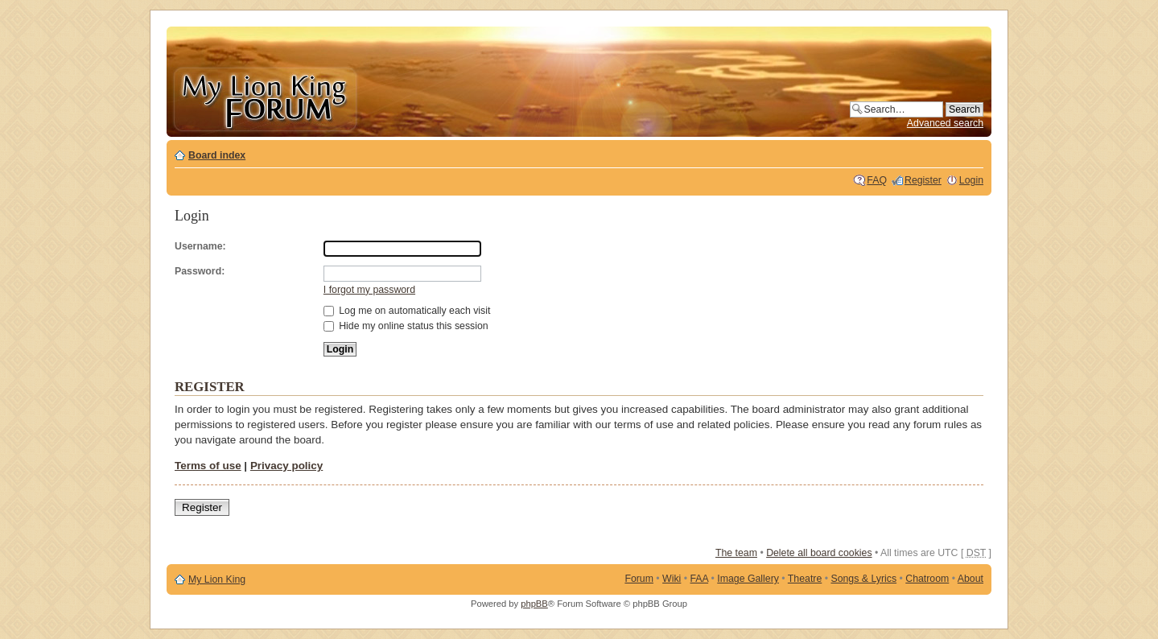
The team (736, 553)
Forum (638, 578)
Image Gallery (748, 578)
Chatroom (927, 578)
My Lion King (216, 579)
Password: (200, 271)
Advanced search (945, 123)
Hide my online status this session (405, 326)
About (970, 578)
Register (923, 180)
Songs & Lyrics (863, 578)
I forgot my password (369, 289)
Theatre (805, 578)
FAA (699, 578)
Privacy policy (286, 466)
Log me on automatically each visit (407, 310)
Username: (200, 246)
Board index (216, 155)
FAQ (877, 180)
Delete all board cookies (819, 553)
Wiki (671, 578)
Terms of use (208, 466)
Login (971, 180)
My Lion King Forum (265, 98)
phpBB (534, 603)
